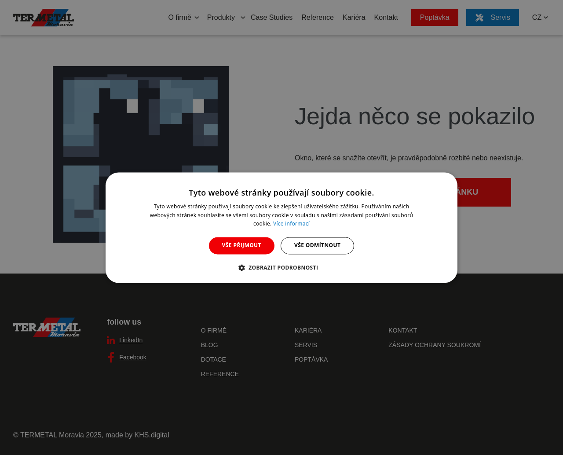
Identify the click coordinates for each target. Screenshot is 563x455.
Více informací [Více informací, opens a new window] (291, 224)
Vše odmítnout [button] (317, 245)
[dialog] (281, 227)
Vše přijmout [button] (241, 245)
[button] (281, 267)
